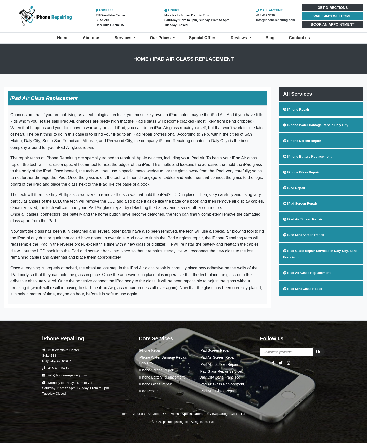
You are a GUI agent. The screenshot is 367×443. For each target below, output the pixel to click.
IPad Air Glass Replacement (222, 384)
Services (124, 38)
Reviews (239, 38)
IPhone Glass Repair (155, 384)
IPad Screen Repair (215, 350)
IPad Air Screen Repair (218, 357)
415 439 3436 (265, 15)
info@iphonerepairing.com (275, 20)
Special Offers (203, 38)
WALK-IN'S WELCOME (332, 16)
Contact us (299, 38)
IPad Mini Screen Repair (219, 364)
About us (91, 38)
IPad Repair (148, 391)
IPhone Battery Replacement (162, 377)
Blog (270, 38)
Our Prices (161, 38)
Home (63, 37)
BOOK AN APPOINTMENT (333, 24)
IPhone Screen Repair (156, 370)
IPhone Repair (150, 350)
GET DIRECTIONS (332, 8)
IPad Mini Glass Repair (218, 391)
